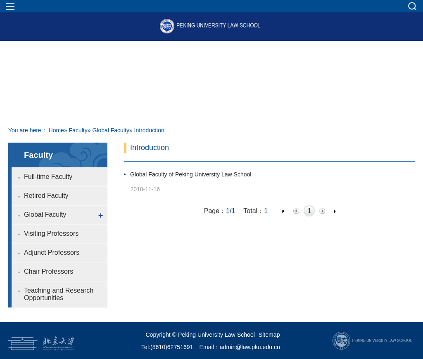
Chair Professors (48, 271)
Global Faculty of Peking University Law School (190, 174)
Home (56, 130)
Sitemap (269, 334)
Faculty (78, 130)
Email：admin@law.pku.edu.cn (240, 347)
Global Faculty (110, 130)
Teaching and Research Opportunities (58, 294)
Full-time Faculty (48, 176)
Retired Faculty (46, 195)
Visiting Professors (51, 233)
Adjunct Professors (51, 252)
